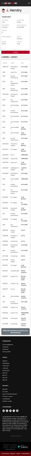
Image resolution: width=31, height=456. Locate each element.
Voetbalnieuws (25, 453)
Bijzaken (12, 453)
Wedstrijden (5, 363)
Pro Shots (5, 391)
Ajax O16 (4, 377)
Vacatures (5, 347)
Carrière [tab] (15, 52)
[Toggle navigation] (2, 3)
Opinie (18, 453)
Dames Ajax (5, 370)
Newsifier (5, 389)
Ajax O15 (4, 380)
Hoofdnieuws (6, 453)
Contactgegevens (7, 344)
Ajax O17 (4, 375)
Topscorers (5, 365)
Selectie (4, 361)
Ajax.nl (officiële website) (9, 394)
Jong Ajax (5, 368)
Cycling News (6, 399)
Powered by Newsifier (15, 436)
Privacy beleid (6, 352)
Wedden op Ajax (7, 401)
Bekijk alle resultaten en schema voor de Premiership (15, 331)
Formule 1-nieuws (7, 396)
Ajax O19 (4, 373)
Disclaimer (5, 349)
